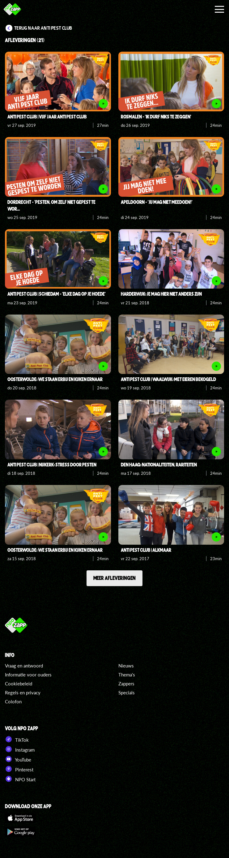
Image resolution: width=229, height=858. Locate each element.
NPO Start (20, 779)
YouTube (18, 759)
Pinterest (19, 769)
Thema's (126, 674)
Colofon (13, 701)
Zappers (126, 683)
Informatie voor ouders (28, 674)
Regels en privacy (22, 692)
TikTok (17, 739)
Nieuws (126, 665)
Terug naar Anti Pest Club (43, 28)
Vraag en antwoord (24, 665)
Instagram (20, 749)
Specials (126, 692)
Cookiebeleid (18, 683)
